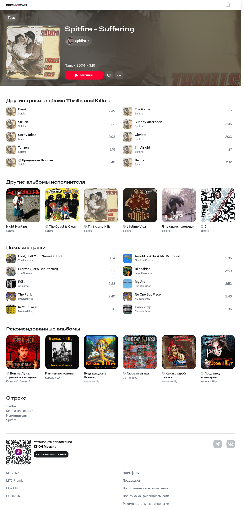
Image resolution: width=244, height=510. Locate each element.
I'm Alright (142, 147)
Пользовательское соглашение (145, 488)
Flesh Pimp (143, 307)
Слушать (84, 75)
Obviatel (141, 135)
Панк (69, 65)
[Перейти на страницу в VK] (230, 444)
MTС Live (12, 473)
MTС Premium (16, 480)
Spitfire (22, 114)
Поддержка (131, 480)
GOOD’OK (13, 496)
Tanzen (23, 147)
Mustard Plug (26, 299)
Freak (22, 109)
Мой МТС (12, 488)
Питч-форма (132, 473)
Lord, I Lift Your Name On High (40, 256)
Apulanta (23, 286)
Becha (139, 160)
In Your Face (27, 307)
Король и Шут (53, 378)
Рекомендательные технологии (146, 504)
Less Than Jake (143, 273)
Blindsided (142, 269)
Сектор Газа (27, 382)
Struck (23, 122)
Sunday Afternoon (148, 122)
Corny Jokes (27, 135)
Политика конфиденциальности (146, 496)
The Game (142, 109)
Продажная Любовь (37, 160)
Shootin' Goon (143, 286)
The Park (25, 294)
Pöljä (21, 282)
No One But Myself (149, 294)
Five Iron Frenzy (144, 261)
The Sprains (25, 273)
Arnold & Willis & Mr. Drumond (157, 256)
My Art (140, 282)
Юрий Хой (12, 382)
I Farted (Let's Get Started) (38, 269)
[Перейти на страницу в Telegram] (217, 444)
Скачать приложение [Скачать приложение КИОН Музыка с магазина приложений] (51, 454)
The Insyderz (25, 261)
